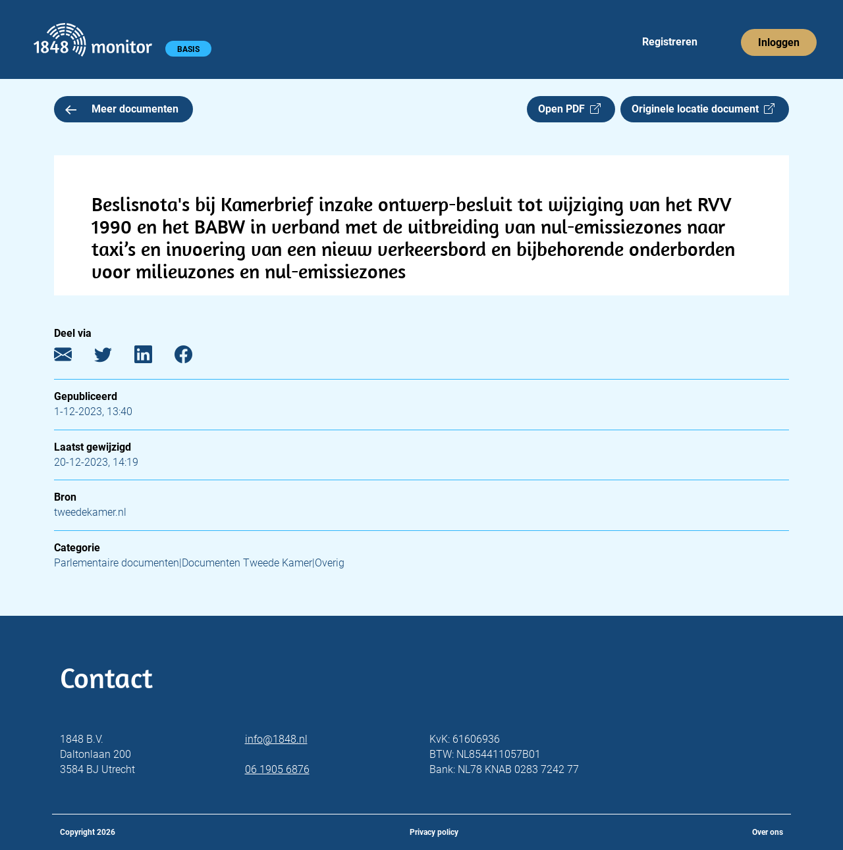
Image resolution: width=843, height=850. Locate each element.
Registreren (669, 42)
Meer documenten (121, 109)
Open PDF (569, 109)
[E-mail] (73, 357)
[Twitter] (113, 357)
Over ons (767, 832)
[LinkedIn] (153, 357)
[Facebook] (193, 357)
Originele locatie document (703, 109)
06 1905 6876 (277, 769)
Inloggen (779, 42)
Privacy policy (434, 832)
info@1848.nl (276, 739)
